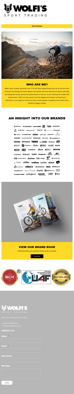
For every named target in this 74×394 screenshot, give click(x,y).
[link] (37, 117)
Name (5, 328)
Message (5, 357)
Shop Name (6, 347)
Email (5, 337)
